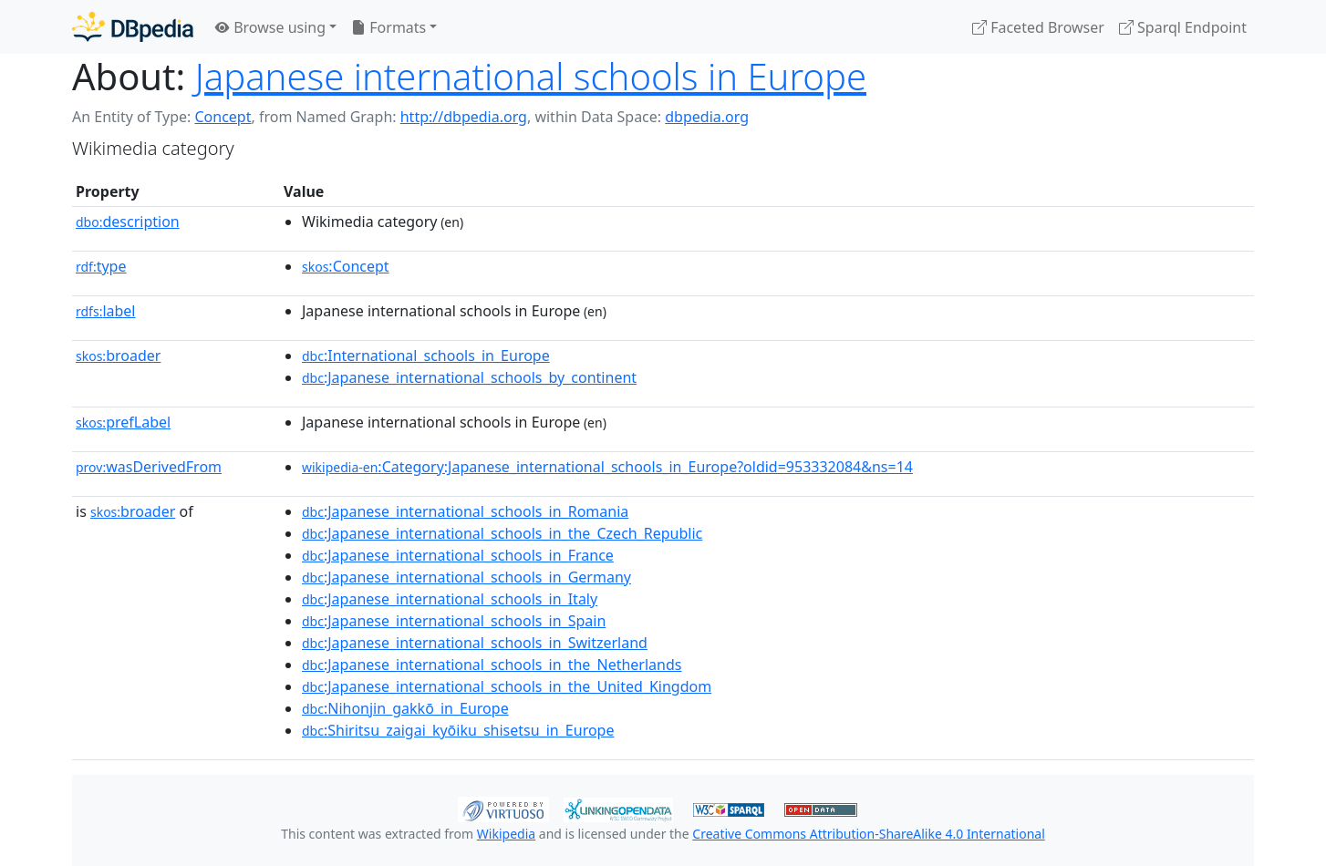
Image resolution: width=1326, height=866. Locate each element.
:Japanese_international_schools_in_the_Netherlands (491, 665)
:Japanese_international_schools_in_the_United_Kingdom (506, 686)
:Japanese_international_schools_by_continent (469, 377)
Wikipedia (506, 833)
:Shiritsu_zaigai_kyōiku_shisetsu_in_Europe (458, 730)
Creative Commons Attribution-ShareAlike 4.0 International (868, 833)
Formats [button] (388, 27)
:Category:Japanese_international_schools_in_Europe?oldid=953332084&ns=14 (607, 467)
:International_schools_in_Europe (426, 355)
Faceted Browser (1038, 27)
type (101, 266)
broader (118, 355)
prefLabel (123, 422)
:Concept (345, 266)
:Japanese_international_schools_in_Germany (466, 577)
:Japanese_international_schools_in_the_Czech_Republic (502, 533)
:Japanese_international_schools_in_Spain (454, 621)
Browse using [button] (270, 27)
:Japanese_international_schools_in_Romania (465, 511)
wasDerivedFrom (149, 467)
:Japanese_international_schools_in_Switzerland (474, 643)
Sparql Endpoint (1183, 27)
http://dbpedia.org (463, 117)
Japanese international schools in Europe (530, 76)
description (128, 221)
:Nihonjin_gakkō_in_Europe (405, 708)
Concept (222, 117)
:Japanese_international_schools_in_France (458, 555)
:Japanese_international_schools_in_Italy (449, 599)
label (106, 311)
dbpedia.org (707, 117)
